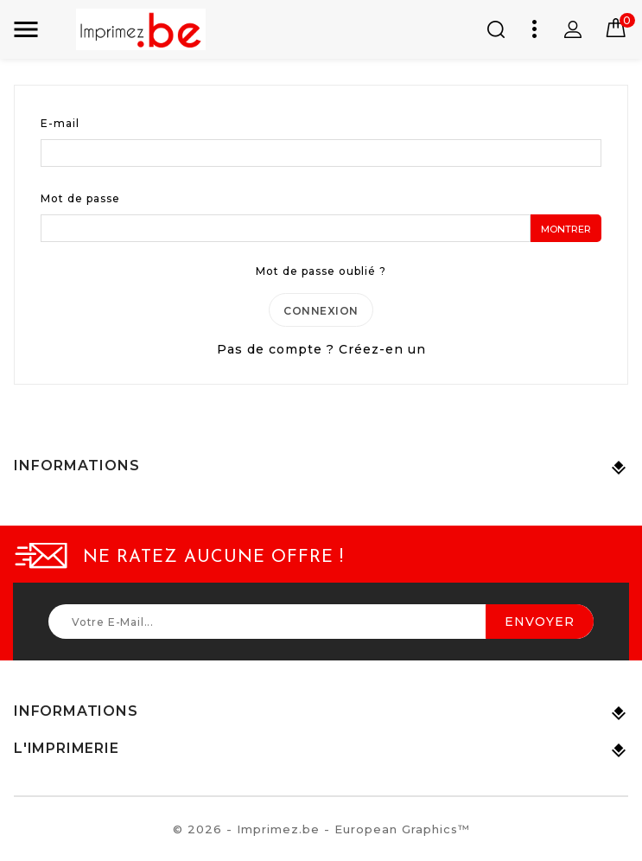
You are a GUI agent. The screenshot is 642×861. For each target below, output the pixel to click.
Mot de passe (80, 198)
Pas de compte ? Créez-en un (321, 351)
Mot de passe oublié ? (321, 271)
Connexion (321, 311)
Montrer (566, 229)
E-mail (60, 123)
